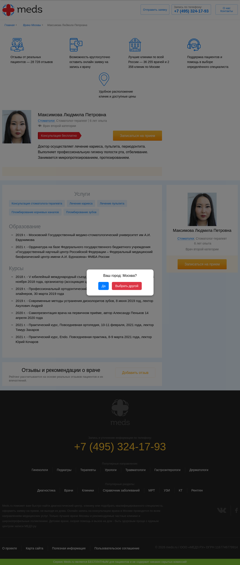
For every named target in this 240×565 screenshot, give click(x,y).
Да (103, 286)
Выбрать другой (126, 286)
